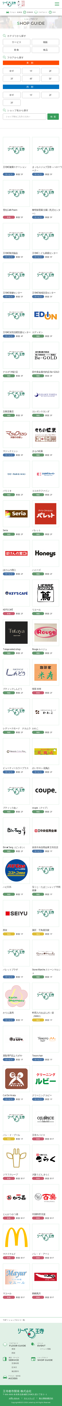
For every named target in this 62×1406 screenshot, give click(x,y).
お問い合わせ (14, 1398)
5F (50, 78)
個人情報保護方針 (46, 1398)
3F (11, 78)
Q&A (52, 12)
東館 (13, 1349)
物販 (45, 42)
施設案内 (15, 1371)
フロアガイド (40, 12)
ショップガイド (42, 1358)
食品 (45, 49)
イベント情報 (45, 1349)
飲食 (16, 49)
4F (31, 78)
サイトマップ (29, 1398)
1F (31, 71)
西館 (13, 1353)
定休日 (14, 1367)
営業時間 (28, 12)
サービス (16, 42)
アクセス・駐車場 (14, 12)
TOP (5, 1320)
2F (50, 71)
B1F (12, 71)
